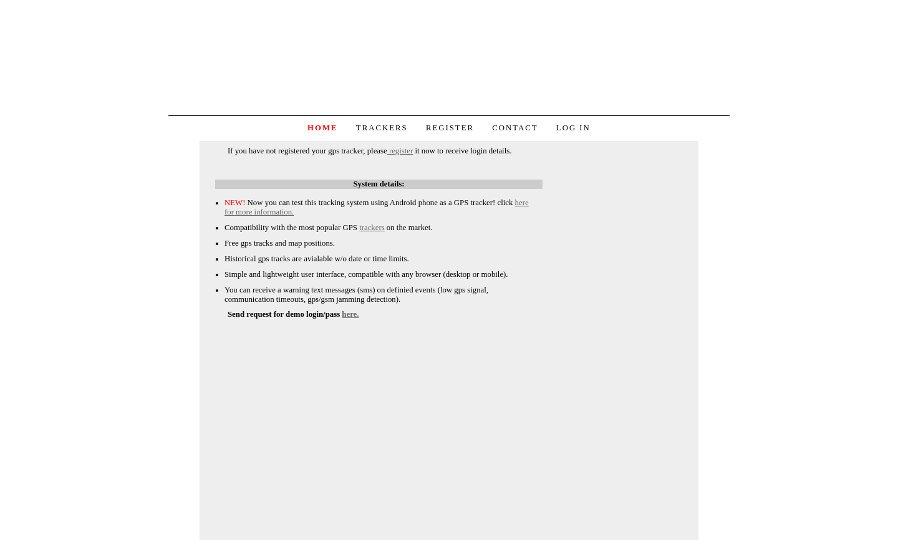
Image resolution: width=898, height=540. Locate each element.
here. (350, 314)
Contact (515, 127)
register (400, 151)
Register (450, 127)
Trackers (382, 127)
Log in (573, 127)
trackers (372, 227)
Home (322, 127)
